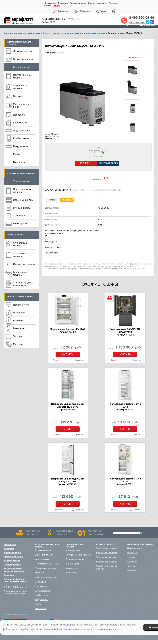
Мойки (17, 154)
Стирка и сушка (15, 235)
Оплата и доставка (97, 3)
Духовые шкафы (22, 51)
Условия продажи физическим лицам (14, 569)
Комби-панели (21, 138)
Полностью (67, 200)
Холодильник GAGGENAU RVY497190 (125, 331)
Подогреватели (22, 130)
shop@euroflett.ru (137, 22)
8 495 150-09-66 (141, 17)
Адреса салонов (78, 3)
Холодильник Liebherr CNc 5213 (125, 480)
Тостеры (17, 336)
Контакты (63, 3)
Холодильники (89, 33)
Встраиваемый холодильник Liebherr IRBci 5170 (67, 405)
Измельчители (21, 304)
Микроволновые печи (22, 105)
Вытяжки (18, 96)
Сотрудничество (12, 564)
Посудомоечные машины (22, 76)
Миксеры (18, 344)
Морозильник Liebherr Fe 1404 (67, 329)
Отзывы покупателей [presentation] (105, 190)
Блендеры (19, 328)
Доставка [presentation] (79, 190)
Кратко (52, 200)
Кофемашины (20, 122)
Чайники (18, 320)
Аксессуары (20, 223)
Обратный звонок (124, 20)
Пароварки (19, 114)
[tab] (58, 190)
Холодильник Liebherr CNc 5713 (125, 405)
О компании (50, 3)
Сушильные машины (19, 255)
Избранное (84, 11)
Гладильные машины (20, 273)
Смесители (19, 162)
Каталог (47, 33)
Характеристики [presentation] (56, 190)
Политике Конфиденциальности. (100, 629)
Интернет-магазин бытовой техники (22, 33)
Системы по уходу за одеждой (23, 284)
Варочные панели (23, 59)
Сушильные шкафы (24, 264)
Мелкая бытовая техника (20, 297)
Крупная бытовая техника (66, 33)
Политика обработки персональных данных (15, 580)
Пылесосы (19, 312)
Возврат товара (12, 560)
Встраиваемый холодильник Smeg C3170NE (67, 480)
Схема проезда (74, 19)
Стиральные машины (20, 87)
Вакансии (9, 575)
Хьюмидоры (20, 215)
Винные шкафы (22, 207)
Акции (56, 5)
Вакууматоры (20, 146)
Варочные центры (23, 199)
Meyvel (102, 33)
